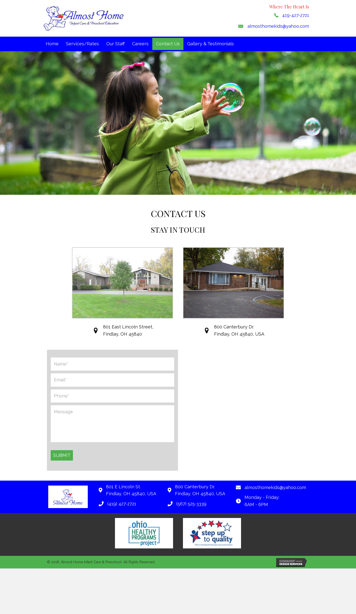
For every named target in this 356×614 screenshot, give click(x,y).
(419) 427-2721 (121, 504)
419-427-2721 (295, 15)
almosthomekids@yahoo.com (278, 26)
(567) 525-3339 (191, 504)
